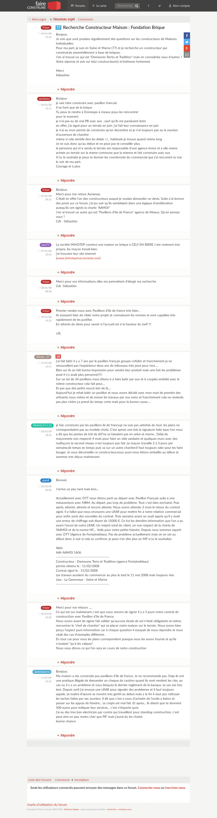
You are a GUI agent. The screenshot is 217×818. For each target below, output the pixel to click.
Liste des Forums (39, 780)
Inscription (82, 780)
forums (78, 6)
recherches (112, 809)
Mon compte (179, 6)
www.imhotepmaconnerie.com (78, 258)
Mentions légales (71, 809)
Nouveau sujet (62, 19)
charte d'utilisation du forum (47, 804)
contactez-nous (125, 809)
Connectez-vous (149, 787)
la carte (99, 6)
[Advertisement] (109, 761)
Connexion (85, 19)
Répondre (66, 89)
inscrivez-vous (175, 787)
